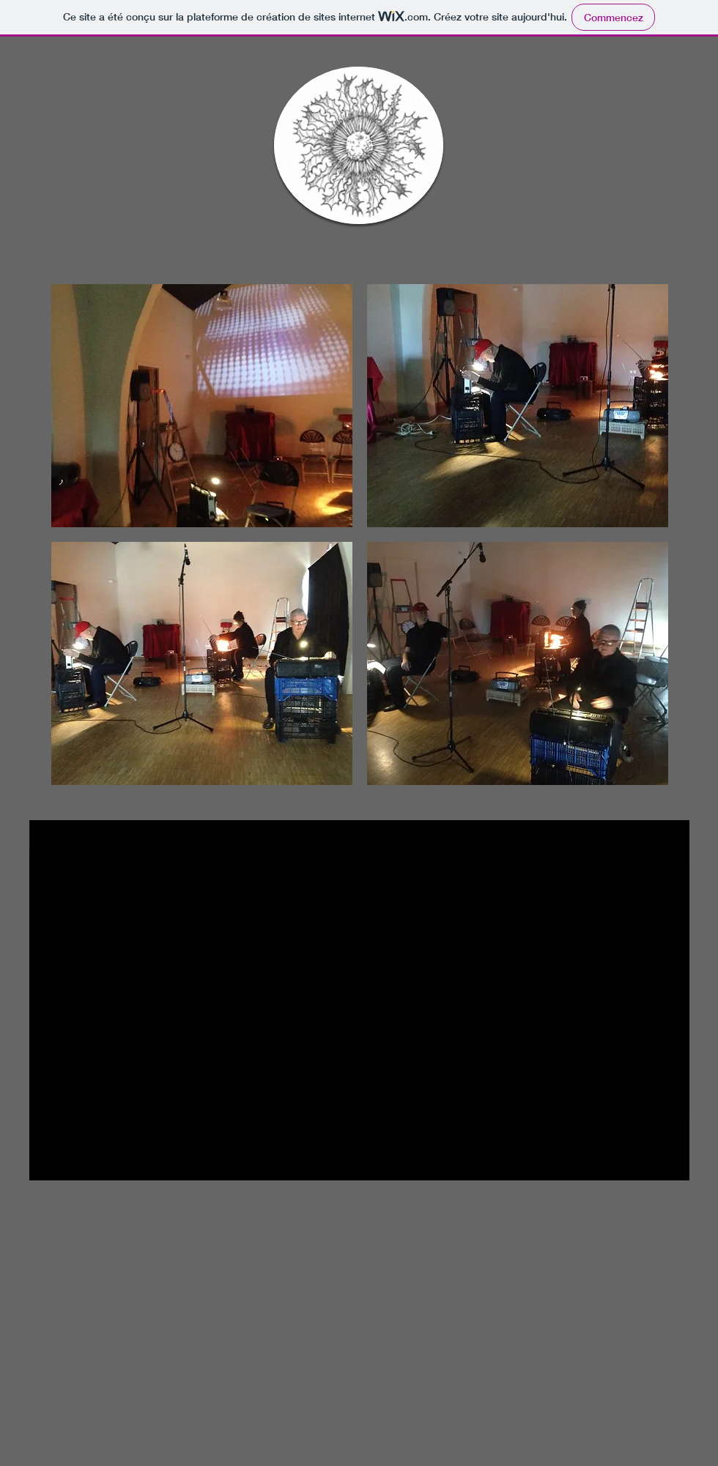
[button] (201, 405)
